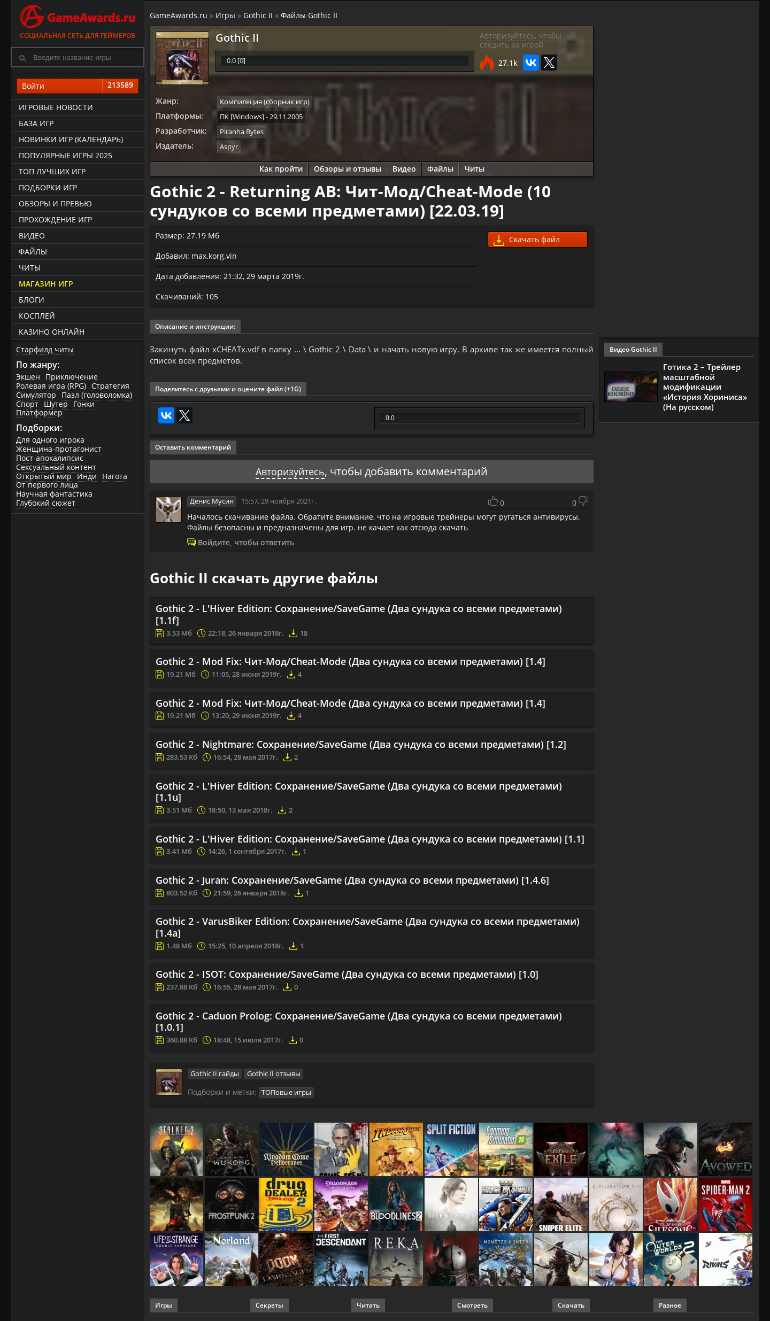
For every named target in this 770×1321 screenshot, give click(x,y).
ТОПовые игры (286, 1092)
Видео (32, 235)
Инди (87, 476)
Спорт (27, 404)
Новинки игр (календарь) (71, 139)
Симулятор (36, 395)
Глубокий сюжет (45, 503)
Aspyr (229, 145)
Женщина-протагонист (59, 449)
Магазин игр (46, 284)
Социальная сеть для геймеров (77, 20)
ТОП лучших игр (52, 171)
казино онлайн (51, 332)
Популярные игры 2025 (65, 155)
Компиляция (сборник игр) (265, 101)
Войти (77, 86)
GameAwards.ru (178, 15)
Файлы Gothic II (309, 15)
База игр (36, 123)
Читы (30, 267)
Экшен (28, 377)
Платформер (39, 412)
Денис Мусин (212, 502)
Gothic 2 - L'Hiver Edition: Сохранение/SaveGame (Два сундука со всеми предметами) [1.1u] (359, 792)
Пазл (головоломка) (96, 395)
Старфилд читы (45, 349)
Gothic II (258, 15)
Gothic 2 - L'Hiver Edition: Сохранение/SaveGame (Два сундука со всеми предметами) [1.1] (370, 839)
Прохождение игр (55, 219)
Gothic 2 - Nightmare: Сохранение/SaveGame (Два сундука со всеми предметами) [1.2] (361, 744)
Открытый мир (44, 476)
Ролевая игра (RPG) (51, 386)
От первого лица (47, 485)
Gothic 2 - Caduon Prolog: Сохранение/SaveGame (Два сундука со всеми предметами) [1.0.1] (359, 1022)
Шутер (56, 404)
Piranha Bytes (242, 131)
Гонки (84, 404)
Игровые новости (56, 107)
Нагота (114, 476)
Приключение (71, 377)
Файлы (33, 251)
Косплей (37, 316)
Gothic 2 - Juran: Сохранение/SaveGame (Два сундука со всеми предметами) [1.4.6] (352, 880)
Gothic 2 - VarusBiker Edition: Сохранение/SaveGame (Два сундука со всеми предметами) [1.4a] (368, 928)
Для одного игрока (50, 440)
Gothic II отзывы (274, 1074)
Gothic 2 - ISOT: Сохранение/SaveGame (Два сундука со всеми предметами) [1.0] (347, 975)
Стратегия (110, 386)
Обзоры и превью (55, 203)
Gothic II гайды (214, 1074)
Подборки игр (48, 187)
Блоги (31, 300)
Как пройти (281, 167)
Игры (225, 15)
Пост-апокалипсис (49, 458)
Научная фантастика (54, 494)
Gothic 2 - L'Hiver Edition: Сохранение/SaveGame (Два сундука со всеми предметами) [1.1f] (359, 615)
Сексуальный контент (56, 467)
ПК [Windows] (242, 116)
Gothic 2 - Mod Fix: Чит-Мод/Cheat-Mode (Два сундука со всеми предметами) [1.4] (350, 662)
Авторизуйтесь (290, 472)
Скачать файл (527, 238)
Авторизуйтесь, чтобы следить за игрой (520, 40)
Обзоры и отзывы (347, 167)
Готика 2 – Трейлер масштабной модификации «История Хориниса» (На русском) (705, 386)
